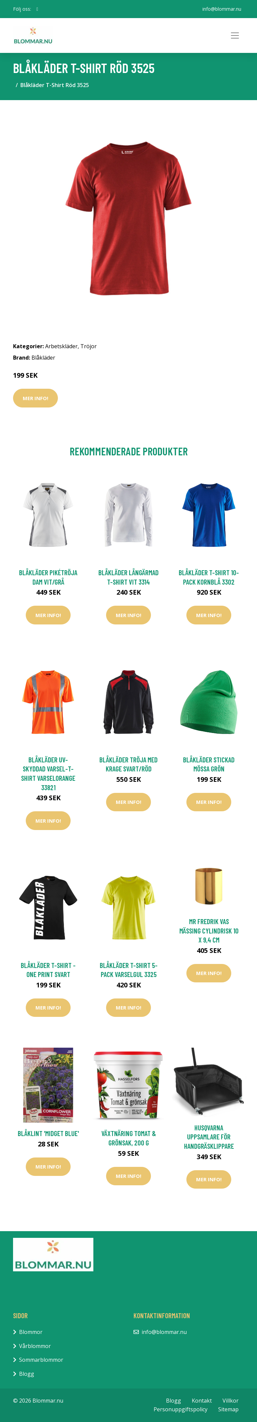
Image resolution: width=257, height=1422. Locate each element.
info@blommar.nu (221, 9)
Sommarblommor (41, 1359)
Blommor (30, 1332)
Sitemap (228, 1409)
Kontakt (202, 1400)
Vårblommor (35, 1346)
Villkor (231, 1400)
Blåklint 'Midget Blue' (48, 1133)
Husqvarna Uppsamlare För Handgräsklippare (209, 1136)
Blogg (26, 1373)
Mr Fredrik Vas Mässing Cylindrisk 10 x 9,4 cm (209, 930)
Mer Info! (35, 398)
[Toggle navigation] (235, 35)
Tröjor (88, 346)
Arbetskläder (61, 346)
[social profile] (37, 9)
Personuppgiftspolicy (180, 1409)
